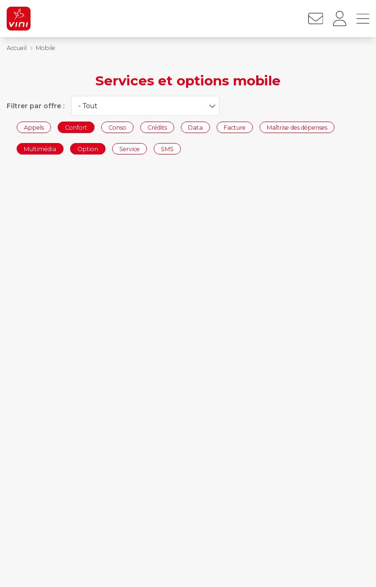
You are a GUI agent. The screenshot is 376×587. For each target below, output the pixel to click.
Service (129, 149)
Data (195, 127)
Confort (76, 127)
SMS (167, 149)
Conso (117, 127)
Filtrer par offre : (35, 106)
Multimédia (40, 149)
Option (87, 149)
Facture (235, 127)
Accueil (17, 47)
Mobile (45, 47)
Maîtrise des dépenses (297, 127)
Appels (34, 127)
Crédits (157, 127)
